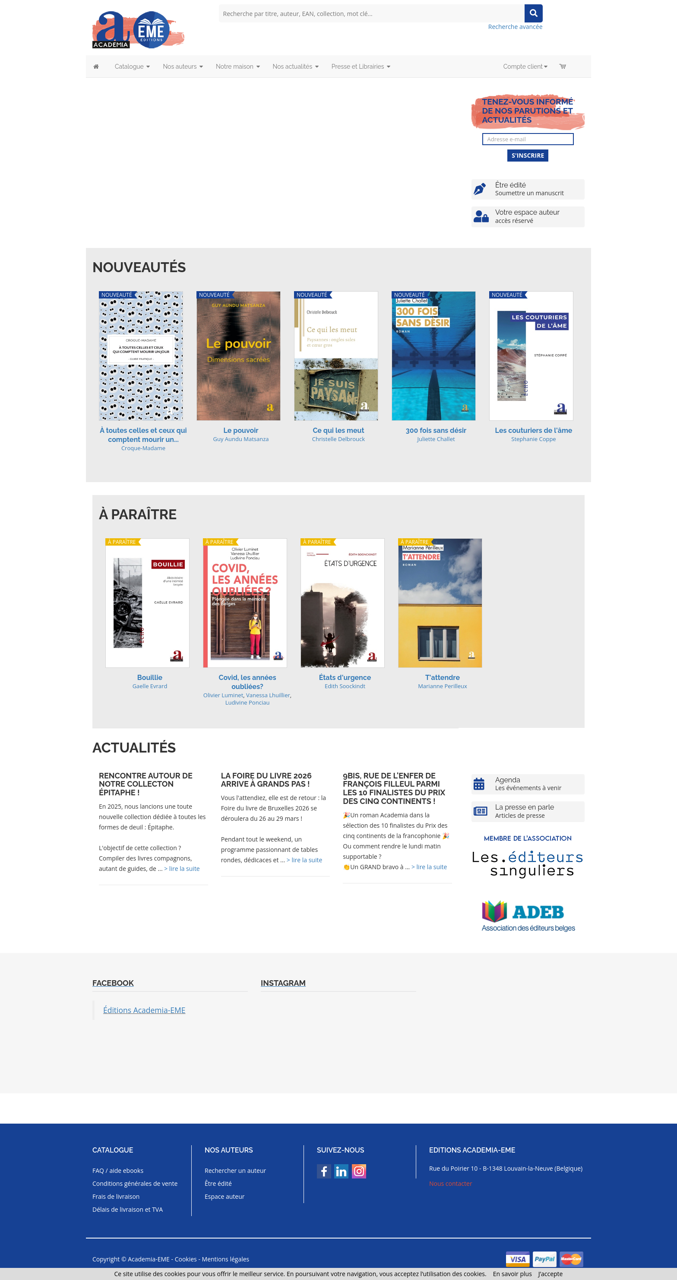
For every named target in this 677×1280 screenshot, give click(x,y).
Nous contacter (450, 1183)
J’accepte (550, 1274)
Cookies (186, 1259)
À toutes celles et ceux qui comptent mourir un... (143, 435)
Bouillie (149, 677)
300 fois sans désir (436, 430)
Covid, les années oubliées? (247, 682)
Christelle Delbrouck (338, 439)
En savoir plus (512, 1274)
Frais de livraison (115, 1196)
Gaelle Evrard (150, 686)
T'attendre (442, 677)
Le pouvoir (241, 430)
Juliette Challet (436, 439)
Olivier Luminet (223, 695)
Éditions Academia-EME (144, 1010)
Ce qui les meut (338, 430)
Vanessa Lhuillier (268, 695)
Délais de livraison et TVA (127, 1209)
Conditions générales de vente (134, 1183)
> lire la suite (182, 868)
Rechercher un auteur (235, 1170)
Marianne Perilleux (442, 686)
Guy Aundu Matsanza (241, 439)
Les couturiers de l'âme (534, 430)
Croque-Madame (143, 448)
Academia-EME (149, 1259)
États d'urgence (345, 677)
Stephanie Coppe (533, 439)
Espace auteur (225, 1196)
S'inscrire (528, 155)
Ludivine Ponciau (247, 702)
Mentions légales (226, 1259)
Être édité (218, 1183)
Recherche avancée (515, 26)
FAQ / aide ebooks (117, 1170)
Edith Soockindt (345, 686)
